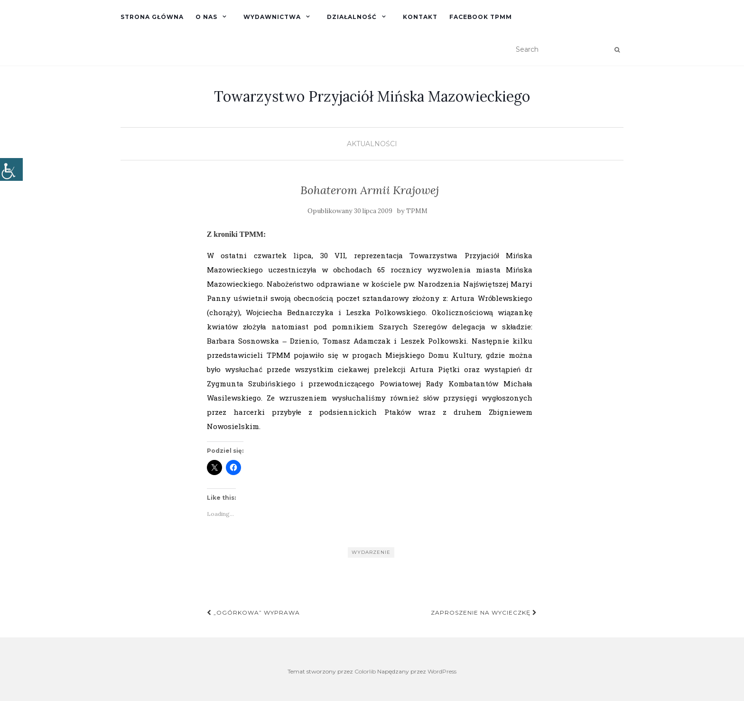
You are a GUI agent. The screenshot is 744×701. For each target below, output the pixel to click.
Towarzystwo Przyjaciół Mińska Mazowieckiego (372, 96)
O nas (206, 16)
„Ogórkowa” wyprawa (253, 612)
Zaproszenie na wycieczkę (484, 612)
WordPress (442, 671)
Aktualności (372, 144)
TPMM (417, 211)
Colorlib (365, 671)
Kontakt (420, 16)
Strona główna (152, 16)
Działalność (352, 16)
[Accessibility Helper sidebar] (11, 169)
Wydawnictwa (272, 16)
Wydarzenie (371, 552)
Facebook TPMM (480, 16)
